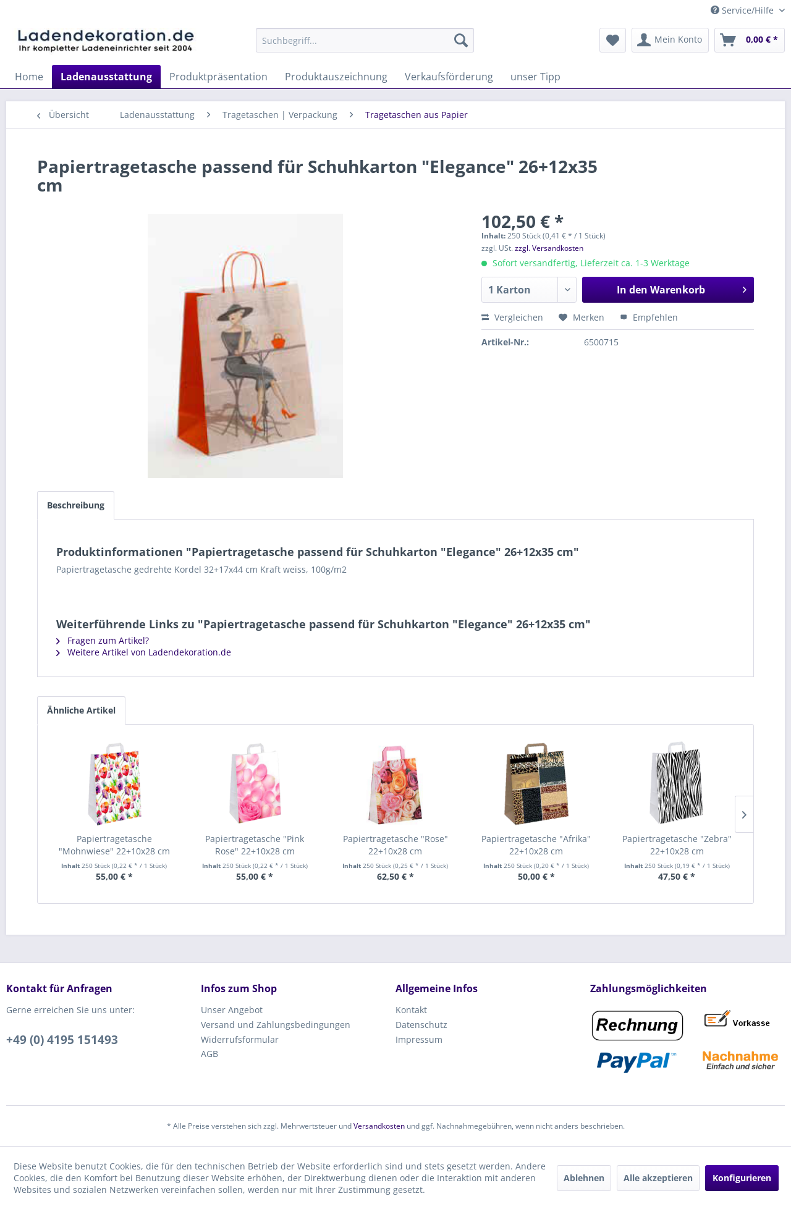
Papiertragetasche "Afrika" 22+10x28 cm (536, 845)
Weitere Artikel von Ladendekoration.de (143, 652)
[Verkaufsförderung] (449, 76)
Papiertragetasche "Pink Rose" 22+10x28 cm (254, 845)
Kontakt (411, 1010)
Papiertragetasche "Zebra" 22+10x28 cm (677, 845)
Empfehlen (649, 317)
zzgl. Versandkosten (549, 248)
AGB (209, 1053)
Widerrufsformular (240, 1039)
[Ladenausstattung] (106, 76)
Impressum (419, 1039)
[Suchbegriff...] (365, 40)
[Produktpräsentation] (218, 76)
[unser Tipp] (535, 76)
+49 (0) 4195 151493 (62, 1040)
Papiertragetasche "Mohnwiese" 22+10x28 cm (114, 845)
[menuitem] (365, 40)
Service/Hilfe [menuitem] (743, 10)
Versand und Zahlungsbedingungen (275, 1024)
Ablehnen (584, 1178)
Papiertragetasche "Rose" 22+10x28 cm (395, 845)
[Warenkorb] (749, 40)
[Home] (29, 76)
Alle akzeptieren (658, 1178)
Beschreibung (75, 505)
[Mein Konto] (670, 40)
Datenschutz (421, 1024)
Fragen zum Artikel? (102, 640)
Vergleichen (512, 317)
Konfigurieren (742, 1178)
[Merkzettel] (612, 40)
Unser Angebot (232, 1010)
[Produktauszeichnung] (336, 76)
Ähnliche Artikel (81, 710)
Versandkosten (379, 1126)
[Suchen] (461, 40)
